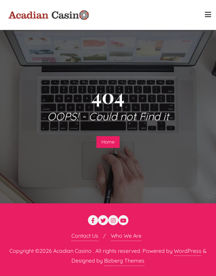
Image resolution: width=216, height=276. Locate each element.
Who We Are (126, 235)
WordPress (188, 250)
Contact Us (84, 235)
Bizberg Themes (124, 260)
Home (108, 142)
